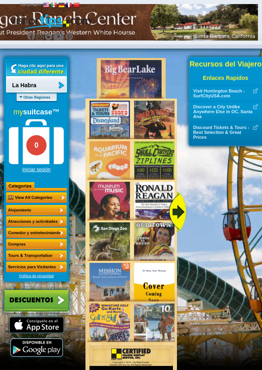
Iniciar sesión (36, 169)
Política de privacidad (36, 276)
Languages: (31, 4)
